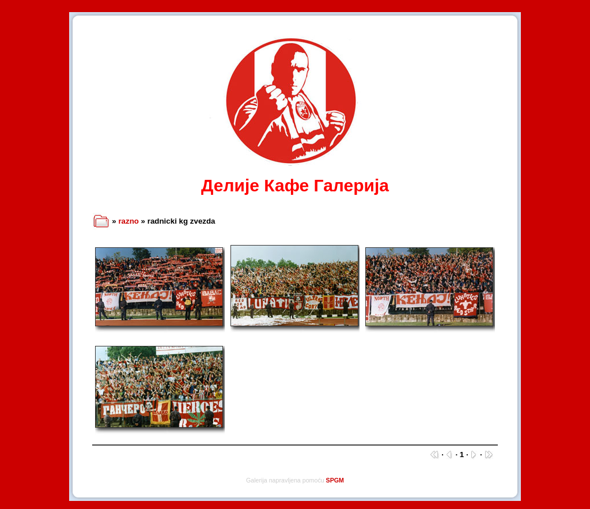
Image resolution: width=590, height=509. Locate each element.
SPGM (335, 480)
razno (128, 221)
